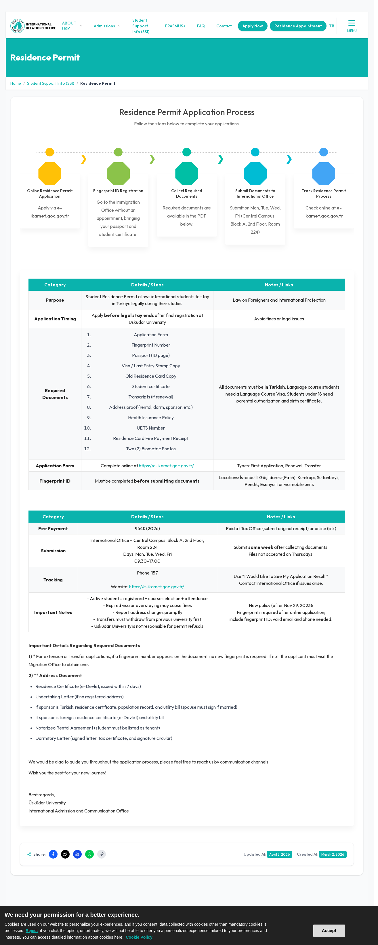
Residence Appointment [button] (298, 26)
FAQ (201, 26)
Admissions (107, 26)
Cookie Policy (139, 937)
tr (331, 26)
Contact (224, 26)
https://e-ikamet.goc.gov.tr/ (166, 465)
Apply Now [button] (253, 26)
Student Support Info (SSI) (143, 26)
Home (15, 83)
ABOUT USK (72, 25)
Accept (329, 930)
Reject (32, 930)
